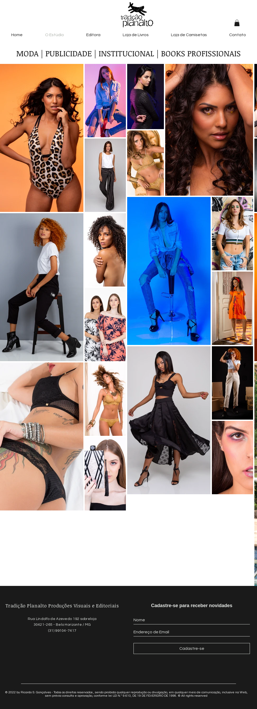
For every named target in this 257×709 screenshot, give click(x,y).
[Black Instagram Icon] (245, 378)
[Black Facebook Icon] (245, 365)
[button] (237, 23)
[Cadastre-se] (191, 648)
